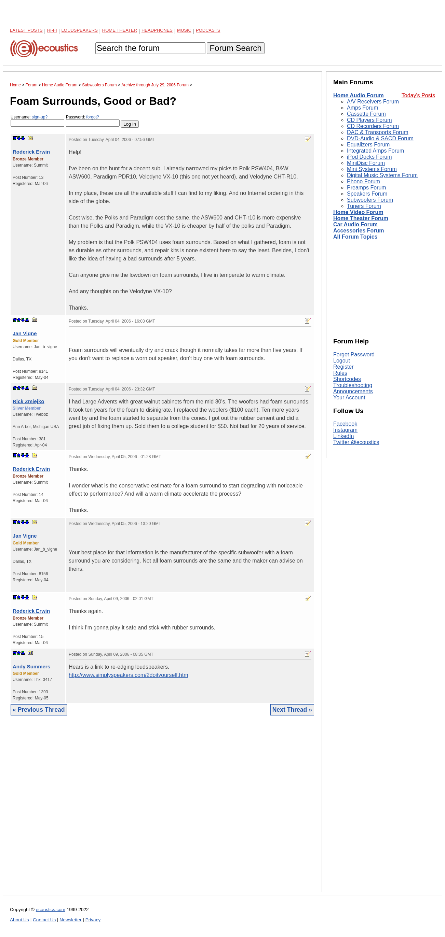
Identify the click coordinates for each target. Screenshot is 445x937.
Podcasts (208, 30)
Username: (37, 121)
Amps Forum (362, 108)
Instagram (345, 430)
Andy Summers (31, 666)
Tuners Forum (364, 206)
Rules (340, 373)
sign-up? (40, 117)
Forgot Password (354, 354)
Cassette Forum (366, 114)
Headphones (157, 30)
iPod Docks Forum (369, 157)
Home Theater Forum (360, 218)
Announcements (353, 391)
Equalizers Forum (368, 144)
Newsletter (70, 919)
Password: (93, 121)
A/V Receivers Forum (373, 101)
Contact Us (44, 919)
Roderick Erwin (31, 152)
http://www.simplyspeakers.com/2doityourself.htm (128, 675)
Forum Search (235, 48)
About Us (19, 919)
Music (184, 30)
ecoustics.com (50, 909)
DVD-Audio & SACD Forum (380, 138)
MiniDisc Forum (366, 163)
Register (343, 367)
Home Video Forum (358, 212)
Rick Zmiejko (28, 401)
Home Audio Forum (358, 95)
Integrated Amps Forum (375, 151)
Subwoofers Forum (370, 200)
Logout (341, 361)
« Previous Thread (39, 709)
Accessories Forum (358, 230)
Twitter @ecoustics (356, 442)
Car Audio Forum (355, 224)
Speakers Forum (367, 194)
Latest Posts (26, 30)
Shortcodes (347, 379)
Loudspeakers (80, 30)
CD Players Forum (369, 120)
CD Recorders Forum (373, 126)
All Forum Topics (355, 237)
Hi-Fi (52, 30)
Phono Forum (363, 181)
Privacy (93, 919)
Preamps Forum (366, 187)
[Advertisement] (162, 809)
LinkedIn (343, 436)
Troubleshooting (352, 385)
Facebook (345, 424)
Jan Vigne (25, 333)
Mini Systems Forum (372, 169)
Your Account (349, 397)
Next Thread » (292, 709)
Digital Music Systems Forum (382, 175)
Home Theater (119, 30)
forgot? (92, 117)
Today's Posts (418, 95)
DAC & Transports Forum (377, 132)
